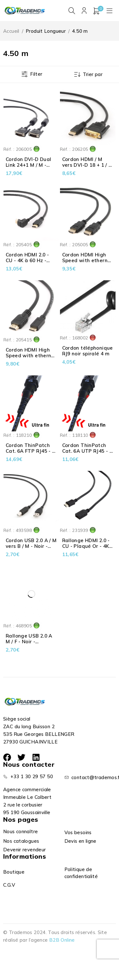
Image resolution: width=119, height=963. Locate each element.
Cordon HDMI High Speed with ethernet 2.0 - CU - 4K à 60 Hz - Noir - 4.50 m (87, 263)
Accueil (11, 31)
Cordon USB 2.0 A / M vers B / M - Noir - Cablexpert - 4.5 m (31, 546)
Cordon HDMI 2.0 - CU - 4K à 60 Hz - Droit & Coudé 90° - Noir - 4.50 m (29, 263)
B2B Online (62, 940)
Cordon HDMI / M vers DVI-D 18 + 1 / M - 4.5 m (87, 165)
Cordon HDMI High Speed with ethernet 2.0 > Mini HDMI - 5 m (31, 355)
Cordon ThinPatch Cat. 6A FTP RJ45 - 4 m (30, 451)
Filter (36, 74)
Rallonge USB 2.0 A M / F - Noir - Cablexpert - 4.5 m (29, 641)
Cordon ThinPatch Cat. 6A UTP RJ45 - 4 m (87, 451)
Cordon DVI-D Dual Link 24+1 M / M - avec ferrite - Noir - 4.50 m (29, 167)
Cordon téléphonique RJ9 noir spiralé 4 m (87, 351)
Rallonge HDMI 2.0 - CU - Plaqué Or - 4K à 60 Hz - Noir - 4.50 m (86, 549)
